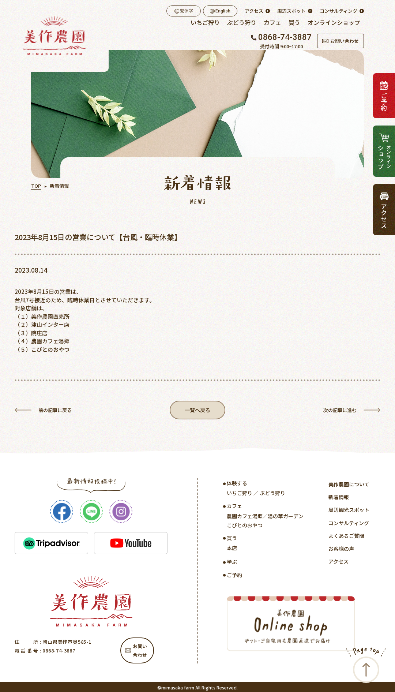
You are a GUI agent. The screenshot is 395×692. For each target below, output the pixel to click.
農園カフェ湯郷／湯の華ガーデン (265, 517)
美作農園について (348, 485)
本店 (232, 549)
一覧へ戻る (197, 411)
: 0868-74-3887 (56, 651)
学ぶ (232, 563)
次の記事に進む (340, 410)
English (220, 11)
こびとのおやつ (245, 526)
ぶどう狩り (241, 22)
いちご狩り (205, 22)
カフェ (272, 22)
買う (294, 22)
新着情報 (338, 498)
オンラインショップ (334, 22)
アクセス (254, 11)
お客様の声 (341, 550)
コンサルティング (338, 11)
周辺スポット (291, 11)
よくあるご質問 (346, 537)
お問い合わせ (340, 40)
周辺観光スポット (348, 511)
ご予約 (234, 576)
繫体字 (183, 11)
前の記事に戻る (55, 410)
